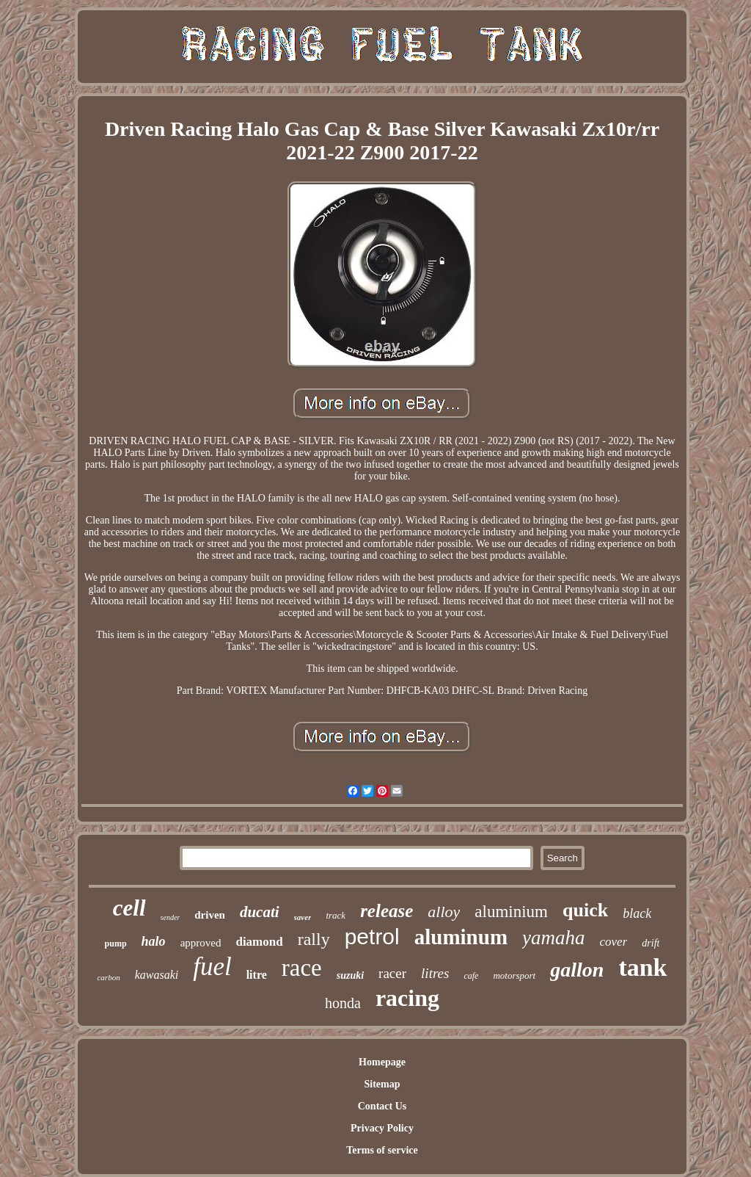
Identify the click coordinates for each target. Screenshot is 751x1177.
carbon (108, 977)
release (386, 911)
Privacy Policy (382, 1128)
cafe (471, 976)
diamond (258, 942)
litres (435, 973)
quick (585, 910)
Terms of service (381, 1150)
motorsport (514, 975)
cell (129, 908)
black (637, 913)
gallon (577, 969)
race (302, 968)
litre (256, 974)
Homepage (382, 1062)
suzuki (350, 975)
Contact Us (382, 1106)
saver (303, 917)
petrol (372, 936)
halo (154, 941)
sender (170, 917)
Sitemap (382, 1084)
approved (200, 943)
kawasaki (157, 974)
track (335, 915)
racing (407, 998)
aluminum (461, 937)
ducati (259, 912)
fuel (212, 966)
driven (209, 915)
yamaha (553, 938)
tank (642, 967)
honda (343, 1003)
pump (116, 943)
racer (392, 973)
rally (314, 939)
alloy (444, 911)
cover (614, 942)
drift (650, 943)
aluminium (511, 911)
